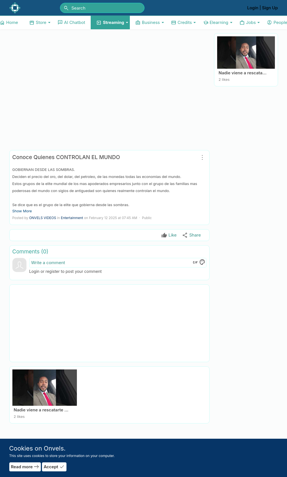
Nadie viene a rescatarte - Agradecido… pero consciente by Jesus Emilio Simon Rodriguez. (243, 72)
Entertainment (72, 218)
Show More (22, 211)
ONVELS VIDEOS (42, 218)
